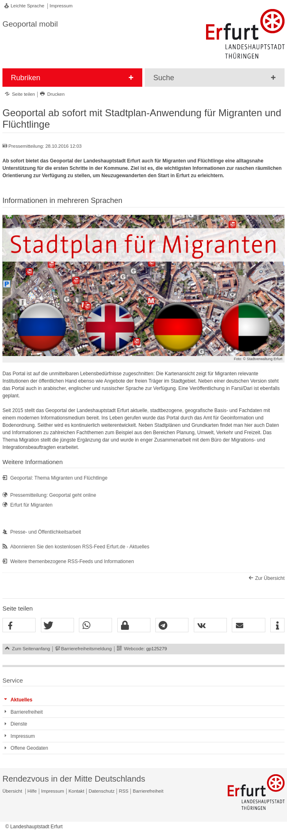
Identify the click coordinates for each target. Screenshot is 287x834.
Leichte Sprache (27, 5)
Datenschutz (101, 791)
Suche (163, 78)
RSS (123, 791)
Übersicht (12, 791)
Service (12, 680)
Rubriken (25, 78)
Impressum (60, 5)
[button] (19, 625)
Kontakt (77, 791)
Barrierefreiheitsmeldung (86, 648)
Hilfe (32, 791)
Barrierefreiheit (148, 791)
